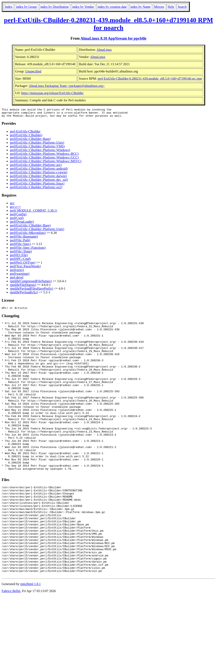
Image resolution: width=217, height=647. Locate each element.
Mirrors (159, 6)
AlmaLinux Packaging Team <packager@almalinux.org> (67, 86)
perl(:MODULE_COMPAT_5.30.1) (33, 212)
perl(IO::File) (19, 257)
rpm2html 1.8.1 (30, 634)
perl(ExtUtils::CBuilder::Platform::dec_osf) (39, 181)
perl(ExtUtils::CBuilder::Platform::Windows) (40, 152)
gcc (12, 205)
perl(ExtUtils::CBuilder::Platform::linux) (37, 185)
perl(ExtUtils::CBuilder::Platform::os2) (36, 189)
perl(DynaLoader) (22, 223)
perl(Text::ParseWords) (25, 268)
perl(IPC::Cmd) (20, 260)
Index (8, 6)
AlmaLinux (104, 49)
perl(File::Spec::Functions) (28, 249)
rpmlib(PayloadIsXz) (24, 294)
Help (171, 6)
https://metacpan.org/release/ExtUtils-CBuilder (52, 93)
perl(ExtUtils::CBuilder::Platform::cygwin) (38, 174)
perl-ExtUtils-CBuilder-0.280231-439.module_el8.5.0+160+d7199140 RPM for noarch (108, 23)
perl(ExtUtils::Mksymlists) (28, 234)
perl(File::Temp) (21, 253)
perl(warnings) (19, 275)
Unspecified (33, 71)
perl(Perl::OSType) (22, 264)
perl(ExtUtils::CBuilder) (26, 137)
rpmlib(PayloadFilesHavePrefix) (31, 290)
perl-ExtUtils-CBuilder (25, 133)
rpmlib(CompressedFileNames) (31, 283)
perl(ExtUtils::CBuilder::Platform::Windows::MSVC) (45, 163)
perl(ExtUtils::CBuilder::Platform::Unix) (37, 144)
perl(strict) (17, 272)
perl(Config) (18, 216)
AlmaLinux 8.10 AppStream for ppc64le (113, 38)
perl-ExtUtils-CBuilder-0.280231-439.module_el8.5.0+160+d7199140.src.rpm (150, 78)
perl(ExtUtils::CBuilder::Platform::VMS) (37, 148)
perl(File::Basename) (24, 238)
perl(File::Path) (20, 242)
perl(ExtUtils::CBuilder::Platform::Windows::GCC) (44, 159)
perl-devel (16, 279)
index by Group (26, 6)
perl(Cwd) (17, 220)
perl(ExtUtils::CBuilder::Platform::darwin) (38, 178)
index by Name (140, 6)
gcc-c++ (15, 208)
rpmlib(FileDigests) (23, 286)
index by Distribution (54, 6)
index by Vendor (83, 6)
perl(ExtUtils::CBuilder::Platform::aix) (36, 166)
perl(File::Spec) (20, 246)
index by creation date (112, 6)
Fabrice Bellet (11, 641)
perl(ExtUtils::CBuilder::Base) (30, 140)
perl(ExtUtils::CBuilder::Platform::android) (39, 170)
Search (182, 6)
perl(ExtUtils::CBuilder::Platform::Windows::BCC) (44, 155)
